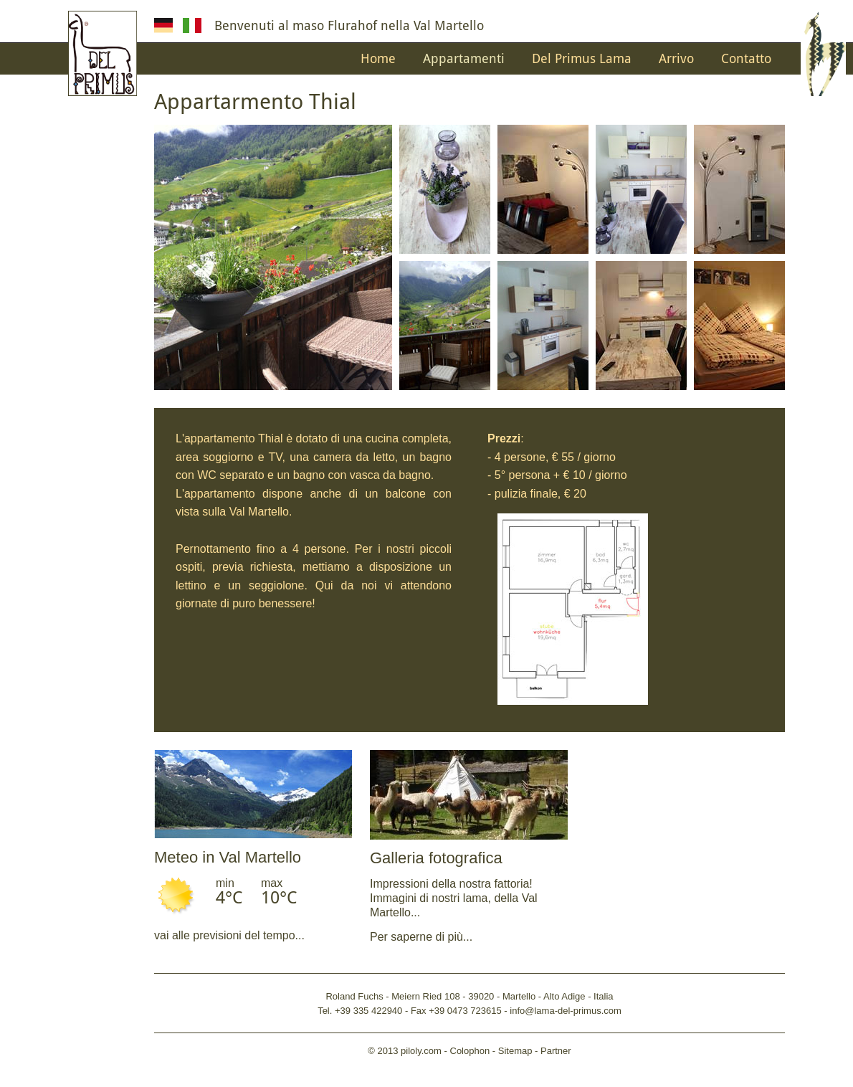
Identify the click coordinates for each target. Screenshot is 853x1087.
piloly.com (421, 1050)
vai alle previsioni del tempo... (229, 935)
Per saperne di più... (421, 937)
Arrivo (676, 58)
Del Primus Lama (582, 58)
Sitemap (515, 1050)
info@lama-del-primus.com (565, 1010)
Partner (555, 1050)
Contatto (746, 58)
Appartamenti (464, 58)
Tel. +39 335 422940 (360, 1010)
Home (378, 58)
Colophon (470, 1050)
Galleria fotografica (436, 858)
